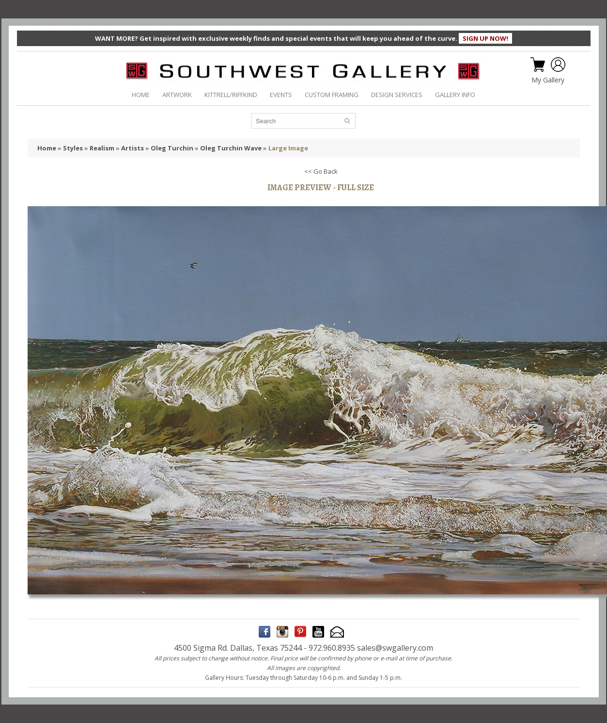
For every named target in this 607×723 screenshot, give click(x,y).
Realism (102, 148)
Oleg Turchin (172, 148)
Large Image (288, 148)
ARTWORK (177, 94)
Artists (132, 148)
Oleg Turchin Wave (231, 148)
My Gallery (547, 80)
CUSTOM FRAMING (331, 94)
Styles (73, 148)
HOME (141, 94)
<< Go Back (321, 171)
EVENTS (281, 94)
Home (46, 148)
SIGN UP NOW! (485, 38)
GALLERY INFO (455, 94)
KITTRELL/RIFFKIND (230, 94)
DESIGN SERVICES (396, 94)
